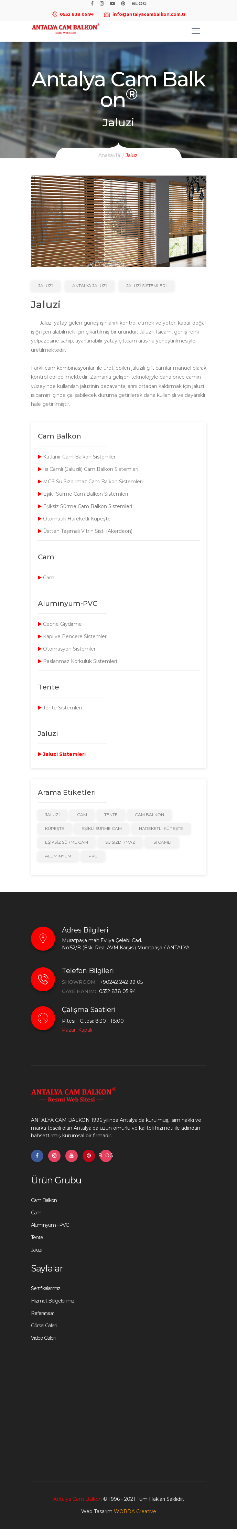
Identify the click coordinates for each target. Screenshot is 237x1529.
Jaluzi (45, 285)
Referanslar (42, 1313)
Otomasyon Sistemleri (67, 649)
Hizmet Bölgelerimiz (52, 1301)
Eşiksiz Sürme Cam (66, 842)
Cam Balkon (149, 814)
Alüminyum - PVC (50, 1225)
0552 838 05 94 (117, 991)
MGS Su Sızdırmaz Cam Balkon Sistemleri (90, 481)
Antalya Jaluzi (89, 285)
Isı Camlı (161, 842)
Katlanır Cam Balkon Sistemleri (77, 457)
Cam (46, 577)
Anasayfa (109, 155)
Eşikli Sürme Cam (102, 828)
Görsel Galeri (43, 1325)
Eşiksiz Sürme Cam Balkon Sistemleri (85, 506)
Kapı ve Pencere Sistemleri (73, 636)
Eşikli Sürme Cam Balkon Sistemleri (83, 494)
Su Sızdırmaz (120, 842)
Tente (111, 814)
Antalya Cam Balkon (77, 1499)
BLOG (106, 1155)
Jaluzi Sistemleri (146, 285)
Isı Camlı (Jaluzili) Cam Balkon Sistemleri (88, 469)
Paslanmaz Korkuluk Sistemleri (77, 661)
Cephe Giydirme (60, 624)
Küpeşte (54, 828)
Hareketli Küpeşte (161, 828)
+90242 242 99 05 (121, 982)
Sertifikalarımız (45, 1288)
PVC (92, 855)
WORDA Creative (135, 1511)
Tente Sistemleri (60, 708)
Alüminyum (58, 855)
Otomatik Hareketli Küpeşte (74, 519)
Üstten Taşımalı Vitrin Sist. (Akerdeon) (85, 531)
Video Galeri (43, 1338)
